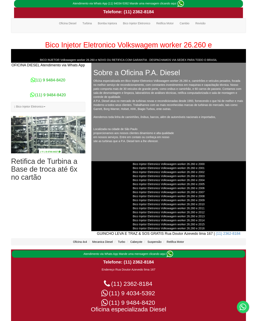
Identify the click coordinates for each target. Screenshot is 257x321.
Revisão (200, 23)
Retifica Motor (164, 23)
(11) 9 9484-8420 (48, 80)
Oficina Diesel (67, 23)
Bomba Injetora (107, 23)
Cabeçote (136, 241)
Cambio (184, 23)
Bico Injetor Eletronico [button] (29, 106)
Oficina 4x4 (80, 241)
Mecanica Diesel (102, 241)
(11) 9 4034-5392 (128, 293)
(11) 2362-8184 (138, 11)
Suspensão (154, 241)
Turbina (87, 23)
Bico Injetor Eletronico (136, 23)
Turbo (121, 241)
